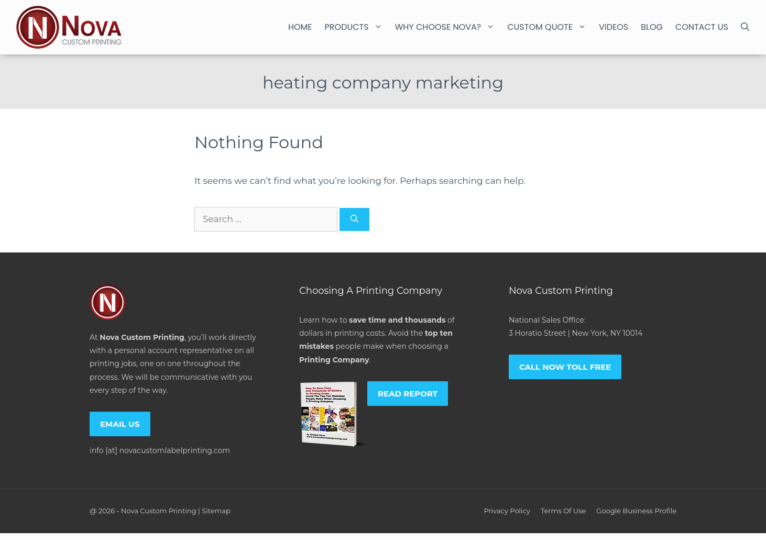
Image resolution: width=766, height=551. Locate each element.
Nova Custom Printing (158, 510)
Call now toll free (565, 367)
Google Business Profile (636, 510)
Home (300, 27)
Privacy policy (507, 510)
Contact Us (701, 27)
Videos (613, 27)
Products (357, 27)
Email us (120, 424)
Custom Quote (550, 27)
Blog (652, 27)
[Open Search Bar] (745, 27)
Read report (407, 394)
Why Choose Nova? (448, 27)
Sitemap (216, 510)
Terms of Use (563, 510)
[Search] (354, 220)
